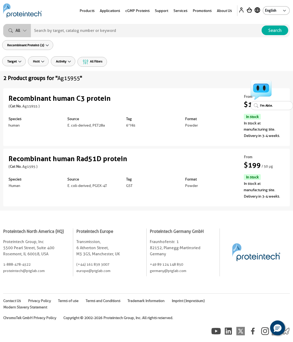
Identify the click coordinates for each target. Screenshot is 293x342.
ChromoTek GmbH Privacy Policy (29, 318)
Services (180, 11)
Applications (110, 11)
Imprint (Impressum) (188, 301)
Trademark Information (145, 301)
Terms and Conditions (103, 301)
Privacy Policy (39, 301)
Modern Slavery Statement (25, 307)
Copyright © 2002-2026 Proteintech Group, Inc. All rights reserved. (118, 318)
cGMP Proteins (137, 11)
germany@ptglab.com (168, 271)
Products (87, 11)
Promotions (202, 11)
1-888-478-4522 (17, 264)
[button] (277, 327)
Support (161, 11)
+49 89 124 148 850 (166, 264)
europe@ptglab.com (93, 271)
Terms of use (68, 301)
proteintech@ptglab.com (24, 271)
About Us (224, 11)
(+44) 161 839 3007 (92, 264)
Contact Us (12, 301)
